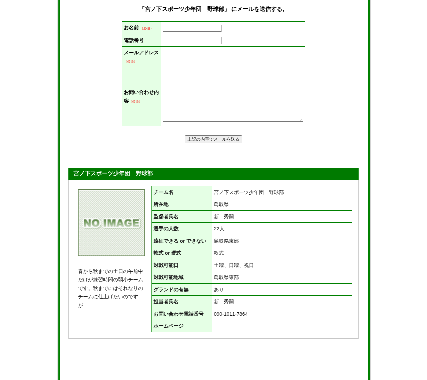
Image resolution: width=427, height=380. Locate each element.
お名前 (131, 27)
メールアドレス (131, 78)
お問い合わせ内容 (131, 122)
